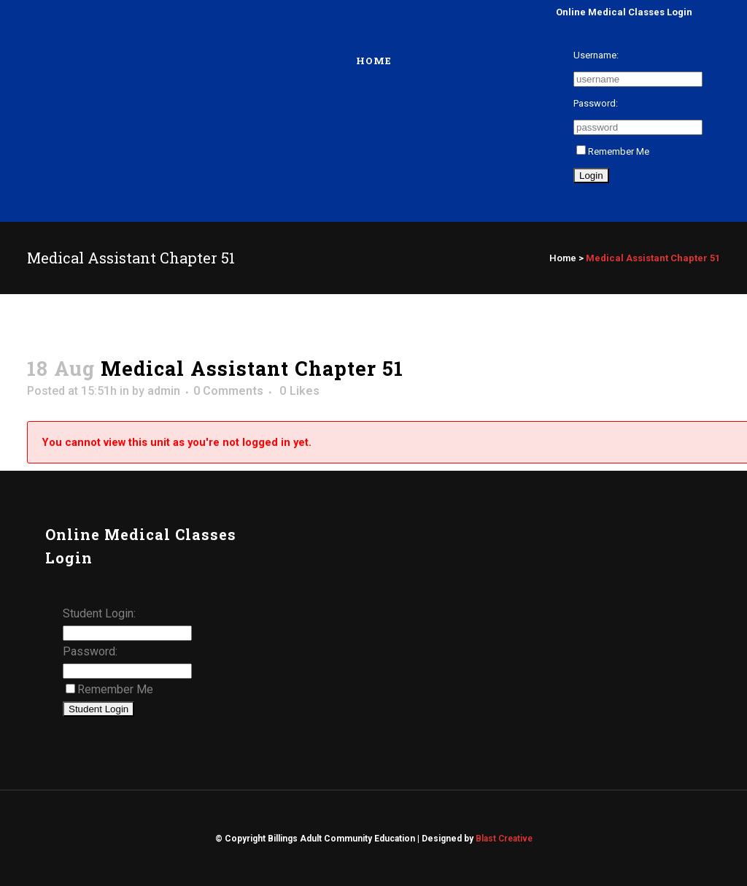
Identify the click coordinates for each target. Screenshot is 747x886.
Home (562, 258)
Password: (595, 103)
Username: (596, 55)
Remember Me (612, 151)
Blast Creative (504, 838)
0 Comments (228, 391)
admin (163, 391)
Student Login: (99, 613)
